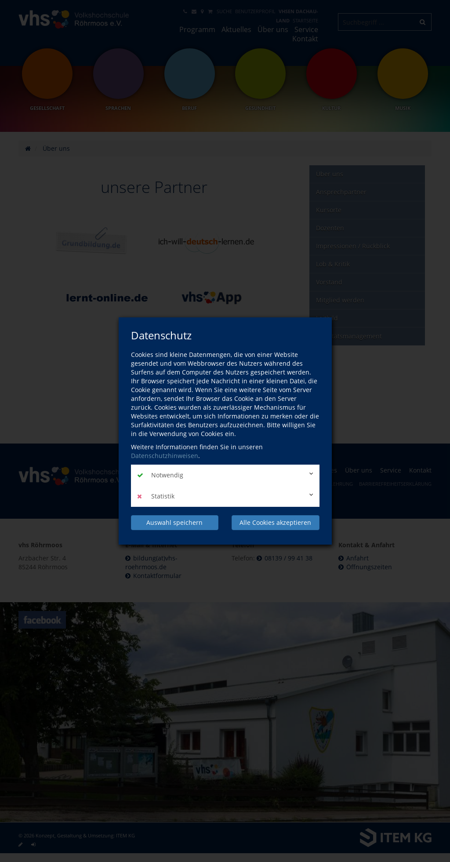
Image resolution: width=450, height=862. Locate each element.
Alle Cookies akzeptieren (275, 522)
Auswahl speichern (174, 522)
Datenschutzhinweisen (164, 455)
